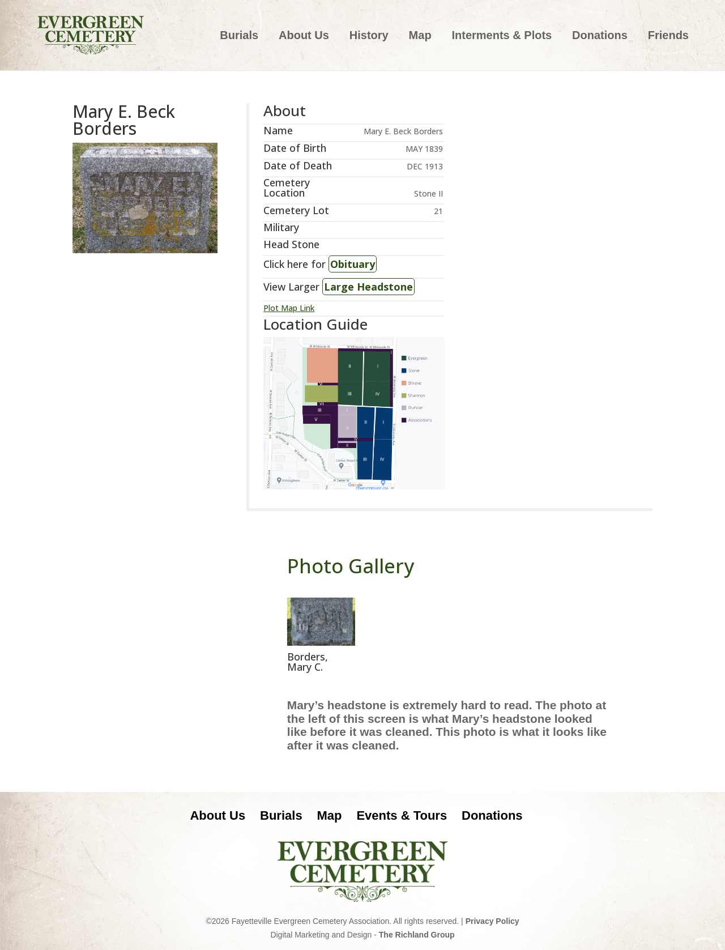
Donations (600, 36)
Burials (239, 36)
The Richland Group (417, 934)
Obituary (352, 264)
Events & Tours (401, 815)
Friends (668, 36)
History (369, 36)
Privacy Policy (492, 921)
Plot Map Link (288, 308)
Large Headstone (368, 286)
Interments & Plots (501, 36)
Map (420, 36)
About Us (304, 36)
